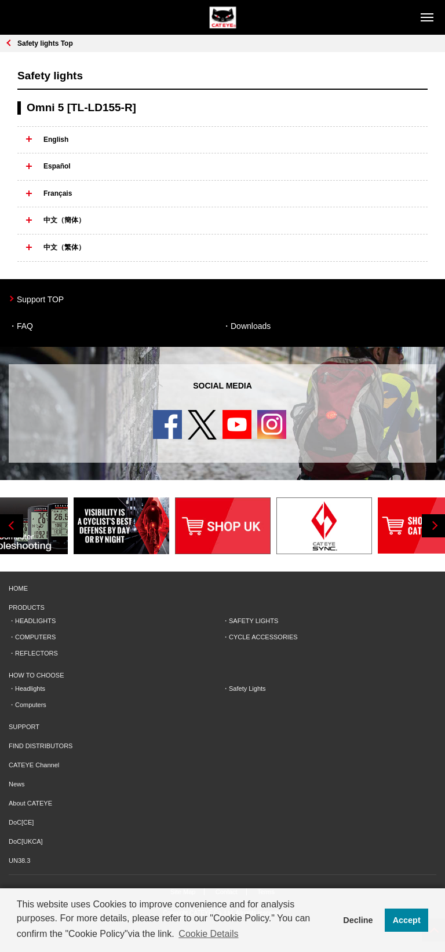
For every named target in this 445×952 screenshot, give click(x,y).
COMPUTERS (35, 637)
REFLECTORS (36, 653)
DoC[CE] (21, 822)
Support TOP (40, 299)
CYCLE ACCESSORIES (263, 637)
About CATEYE (30, 803)
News (17, 784)
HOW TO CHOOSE (36, 675)
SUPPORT (24, 726)
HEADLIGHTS (35, 620)
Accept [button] (407, 920)
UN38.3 (19, 860)
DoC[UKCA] (26, 841)
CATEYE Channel (34, 764)
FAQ (25, 326)
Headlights (30, 688)
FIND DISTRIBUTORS (40, 745)
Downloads (251, 326)
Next (433, 525)
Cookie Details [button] (208, 934)
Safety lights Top (45, 43)
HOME (18, 588)
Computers (30, 704)
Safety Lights (247, 688)
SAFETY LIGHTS (253, 620)
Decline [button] (358, 920)
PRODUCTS (27, 607)
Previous (11, 525)
